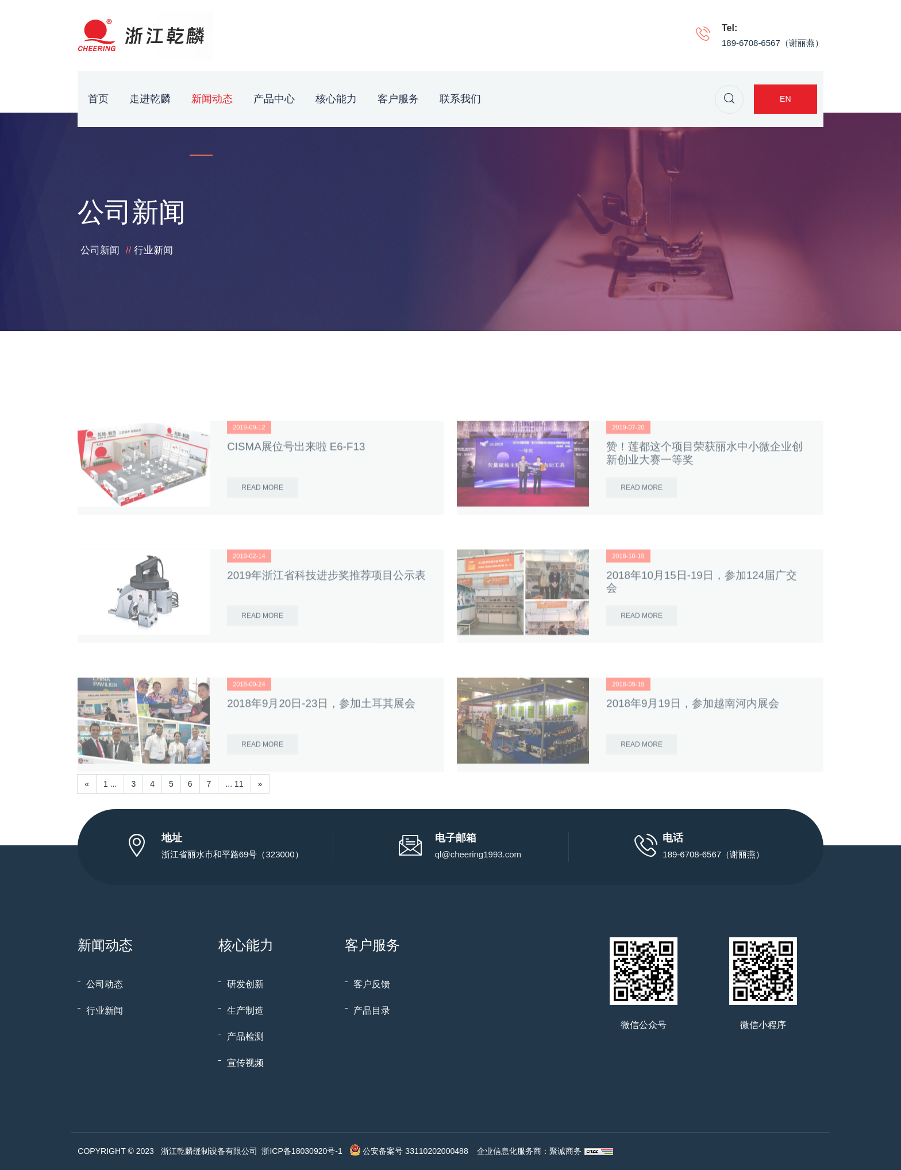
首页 (98, 99)
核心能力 (336, 99)
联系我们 (460, 99)
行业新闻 (153, 250)
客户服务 (398, 99)
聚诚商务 (565, 1151)
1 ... (110, 783)
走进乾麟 (150, 99)
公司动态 (104, 984)
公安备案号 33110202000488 (415, 1151)
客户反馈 (371, 984)
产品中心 (274, 99)
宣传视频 (245, 1063)
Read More (262, 540)
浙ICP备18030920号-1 (301, 1151)
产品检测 (245, 1036)
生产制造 (245, 1010)
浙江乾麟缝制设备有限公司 (209, 1151)
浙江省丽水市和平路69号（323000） (232, 854)
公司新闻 (100, 250)
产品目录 (371, 1010)
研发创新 (245, 984)
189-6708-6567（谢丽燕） (772, 43)
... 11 (234, 783)
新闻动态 (212, 99)
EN (785, 98)
